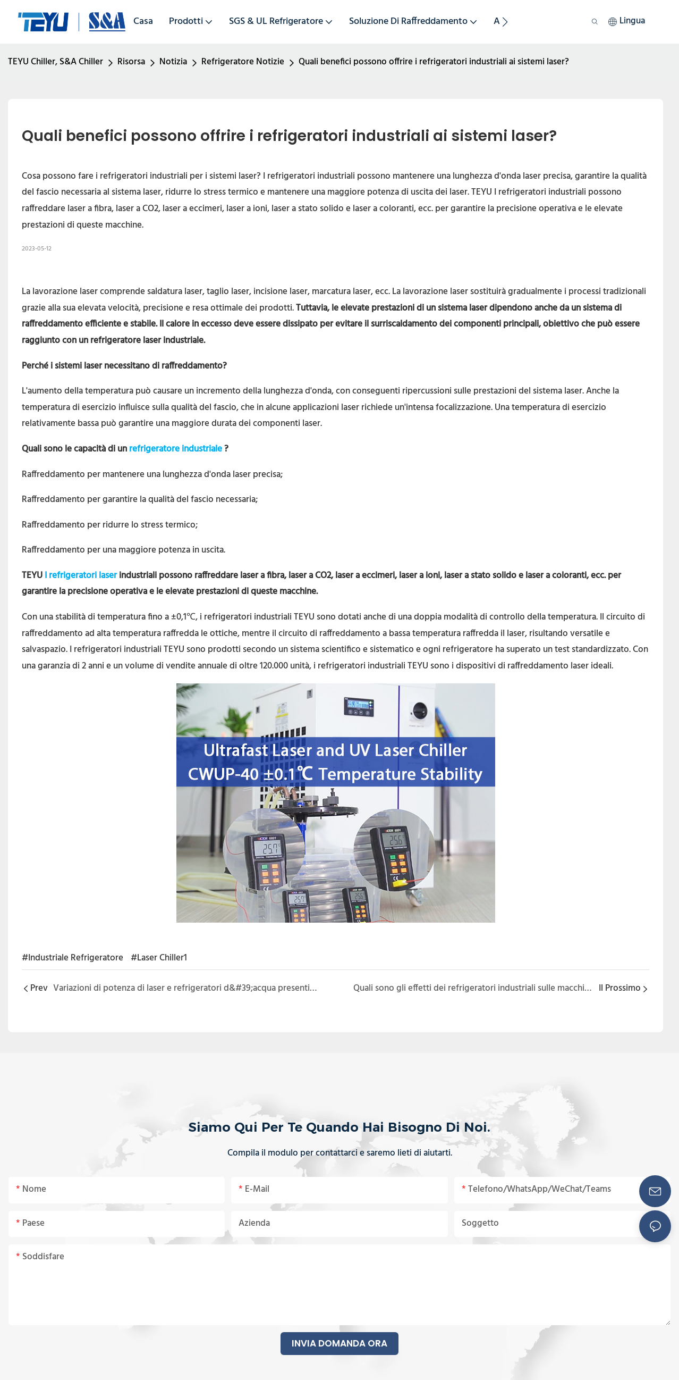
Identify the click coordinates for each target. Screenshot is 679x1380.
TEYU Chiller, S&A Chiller (55, 62)
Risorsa (131, 62)
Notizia (173, 62)
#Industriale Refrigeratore (72, 958)
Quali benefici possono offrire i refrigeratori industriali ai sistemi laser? (434, 62)
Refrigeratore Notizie (242, 62)
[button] (505, 22)
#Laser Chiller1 (159, 958)
